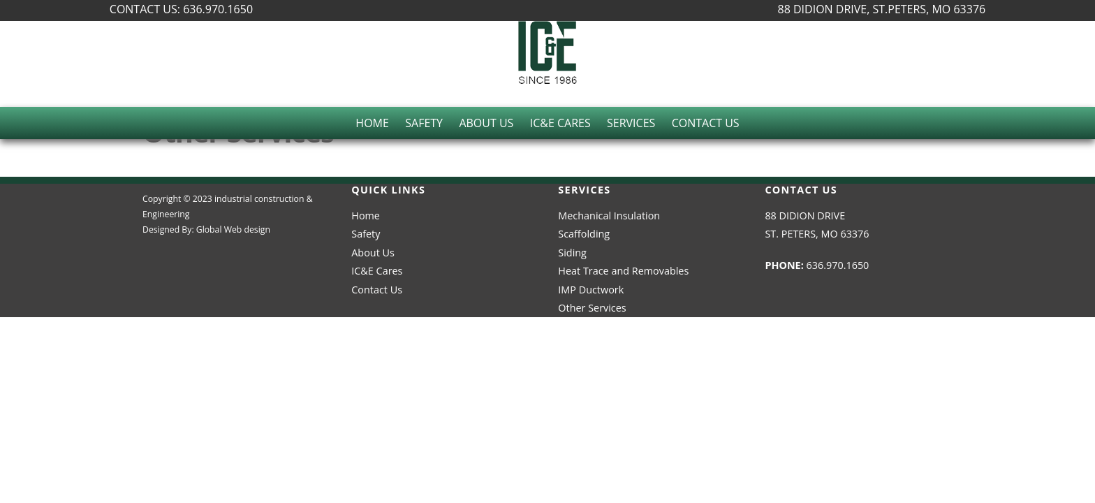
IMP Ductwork (591, 289)
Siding (572, 252)
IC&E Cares (560, 123)
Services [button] (631, 123)
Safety (424, 123)
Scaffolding (584, 233)
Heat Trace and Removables (623, 270)
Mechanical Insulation (609, 215)
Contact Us (706, 123)
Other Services (592, 307)
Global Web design (233, 229)
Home (372, 123)
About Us (486, 123)
